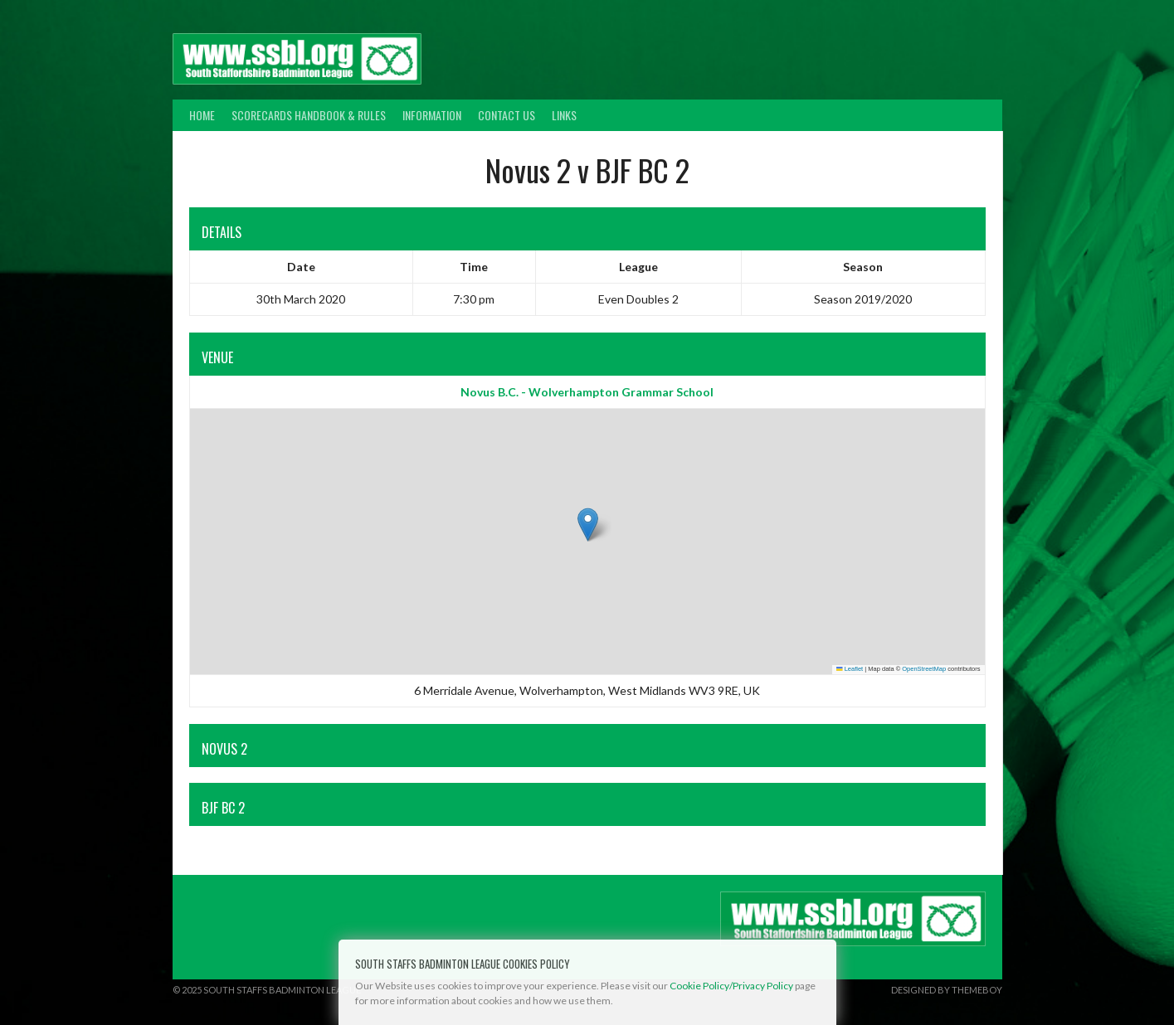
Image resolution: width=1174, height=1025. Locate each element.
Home (202, 115)
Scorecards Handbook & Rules (308, 115)
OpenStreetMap (924, 669)
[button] (587, 525)
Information (431, 115)
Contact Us (506, 115)
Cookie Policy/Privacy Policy (731, 985)
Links (564, 115)
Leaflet (849, 669)
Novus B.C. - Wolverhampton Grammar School (587, 392)
